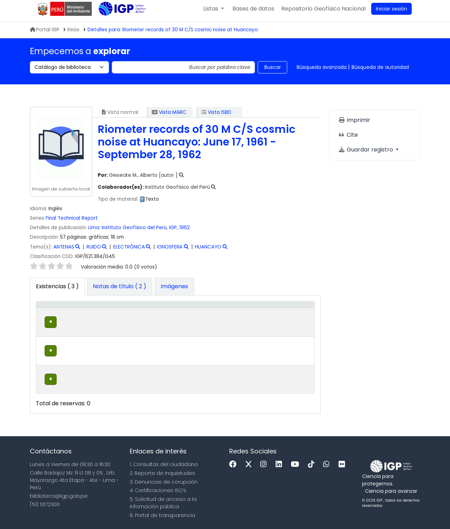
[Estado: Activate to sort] (254, 316)
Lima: (94, 232)
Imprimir (354, 125)
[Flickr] (343, 462)
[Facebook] (234, 462)
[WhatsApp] (328, 462)
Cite (348, 139)
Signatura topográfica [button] (193, 320)
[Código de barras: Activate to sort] (292, 316)
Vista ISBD (216, 116)
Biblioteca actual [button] (88, 316)
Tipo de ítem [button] (49, 316)
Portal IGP (44, 34)
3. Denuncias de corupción (164, 479)
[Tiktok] (313, 462)
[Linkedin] (280, 462)
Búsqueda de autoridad (380, 71)
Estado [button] (250, 320)
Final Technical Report (72, 222)
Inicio (73, 34)
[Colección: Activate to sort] (140, 316)
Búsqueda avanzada (322, 71)
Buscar (272, 71)
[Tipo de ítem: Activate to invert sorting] (53, 316)
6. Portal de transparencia (162, 512)
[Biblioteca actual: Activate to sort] (95, 316)
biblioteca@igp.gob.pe (59, 493)
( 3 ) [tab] (57, 291)
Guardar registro (366, 154)
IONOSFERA (169, 251)
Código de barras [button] (287, 316)
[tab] (119, 291)
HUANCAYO (208, 251)
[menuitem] (323, 13)
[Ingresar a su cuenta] (391, 13)
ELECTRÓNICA (129, 251)
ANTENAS (63, 251)
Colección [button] (135, 320)
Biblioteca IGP (116, 27)
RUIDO (93, 251)
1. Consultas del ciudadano (164, 461)
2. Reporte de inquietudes (162, 470)
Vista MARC (169, 116)
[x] (250, 462)
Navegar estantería (191, 341)
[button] (213, 13)
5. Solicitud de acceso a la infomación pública (163, 500)
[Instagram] (265, 462)
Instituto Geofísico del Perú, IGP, (140, 232)
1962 (184, 232)
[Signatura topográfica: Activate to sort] (199, 316)
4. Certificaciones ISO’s (158, 487)
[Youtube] (296, 462)
